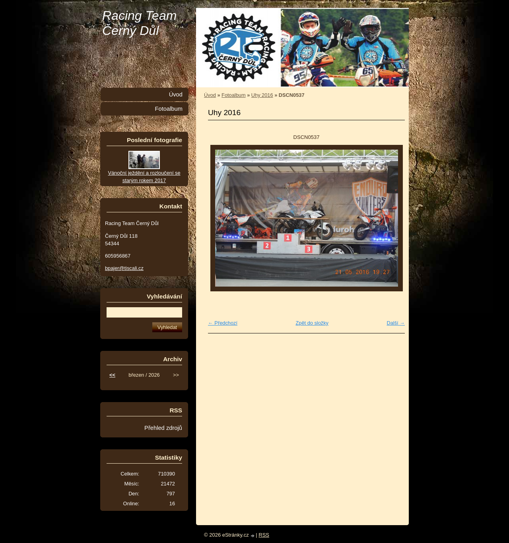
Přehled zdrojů (163, 428)
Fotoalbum (233, 95)
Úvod (210, 95)
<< (112, 375)
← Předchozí (222, 323)
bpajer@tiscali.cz (124, 268)
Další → (396, 323)
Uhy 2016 (262, 95)
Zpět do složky (311, 323)
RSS (263, 535)
